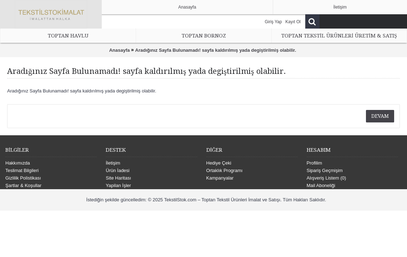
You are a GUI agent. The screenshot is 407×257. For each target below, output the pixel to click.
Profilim (314, 163)
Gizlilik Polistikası (23, 178)
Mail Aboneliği (321, 185)
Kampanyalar (220, 178)
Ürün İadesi (117, 170)
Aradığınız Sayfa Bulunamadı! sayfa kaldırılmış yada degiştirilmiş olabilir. (215, 50)
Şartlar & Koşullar (23, 185)
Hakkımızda (17, 163)
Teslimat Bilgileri (22, 170)
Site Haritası (118, 178)
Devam (380, 116)
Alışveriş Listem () (326, 178)
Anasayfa (119, 50)
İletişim (113, 163)
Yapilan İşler (118, 185)
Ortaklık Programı (224, 170)
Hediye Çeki (218, 163)
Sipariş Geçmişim (325, 170)
